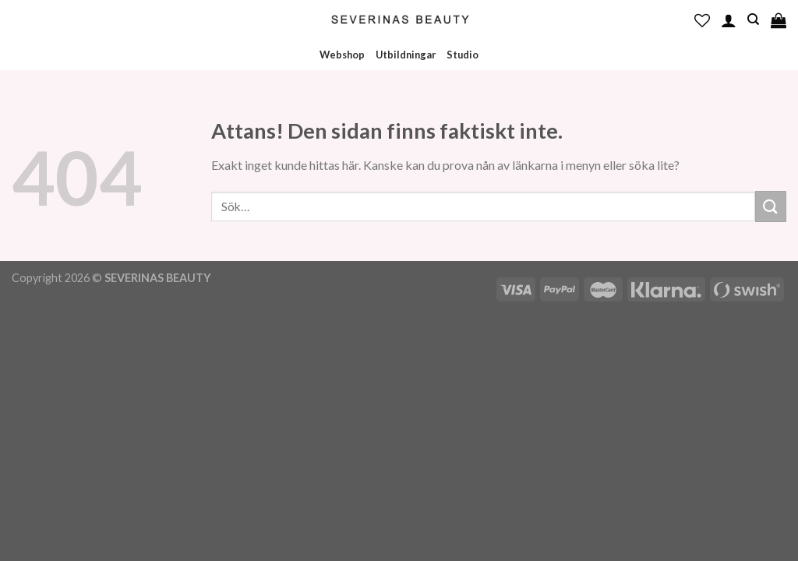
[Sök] (753, 19)
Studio (462, 54)
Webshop (342, 54)
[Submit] (770, 206)
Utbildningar (406, 54)
